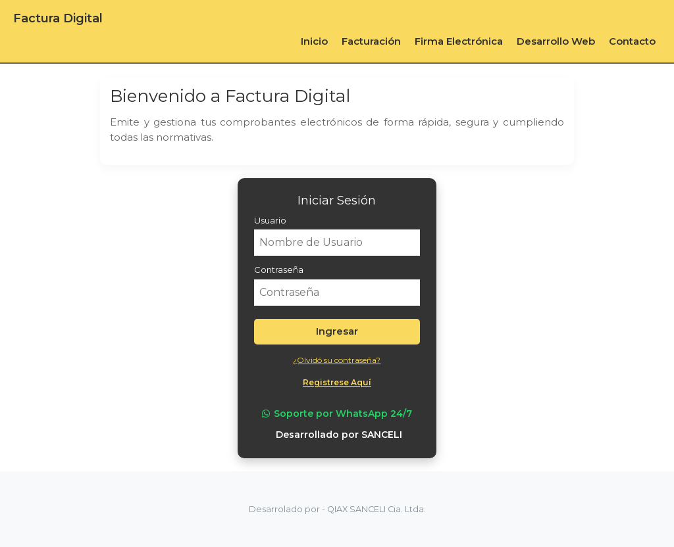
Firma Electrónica (459, 41)
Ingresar (337, 331)
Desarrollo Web (556, 41)
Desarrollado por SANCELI (339, 434)
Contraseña (278, 269)
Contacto (632, 41)
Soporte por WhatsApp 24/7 (337, 413)
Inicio (314, 41)
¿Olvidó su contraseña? (336, 360)
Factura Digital (58, 18)
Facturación (371, 41)
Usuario (270, 220)
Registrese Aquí (337, 382)
